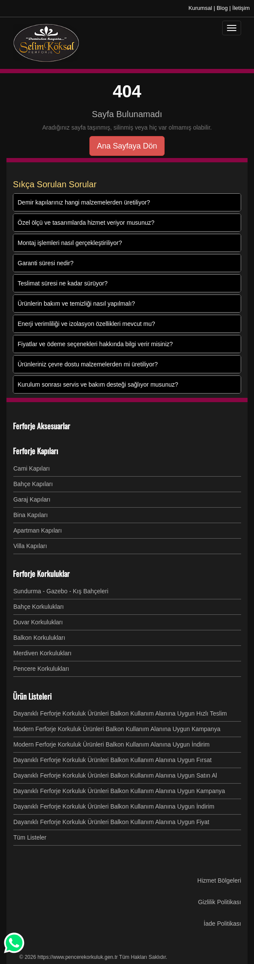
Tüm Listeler (29, 837)
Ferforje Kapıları (35, 450)
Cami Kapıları (31, 468)
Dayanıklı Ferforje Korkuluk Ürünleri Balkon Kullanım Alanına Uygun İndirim (113, 806)
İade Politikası (222, 923)
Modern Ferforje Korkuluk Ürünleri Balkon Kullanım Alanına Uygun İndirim (111, 744)
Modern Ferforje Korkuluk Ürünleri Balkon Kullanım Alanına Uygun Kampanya (116, 728)
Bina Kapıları (30, 514)
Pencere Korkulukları (41, 668)
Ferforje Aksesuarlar (41, 425)
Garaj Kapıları (31, 499)
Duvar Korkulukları (38, 622)
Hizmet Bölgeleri (219, 880)
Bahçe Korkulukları (38, 606)
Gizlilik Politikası (219, 902)
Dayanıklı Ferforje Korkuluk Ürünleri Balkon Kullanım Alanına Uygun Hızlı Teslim (120, 713)
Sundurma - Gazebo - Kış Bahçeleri (60, 591)
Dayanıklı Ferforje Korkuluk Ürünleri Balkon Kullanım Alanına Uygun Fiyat (111, 821)
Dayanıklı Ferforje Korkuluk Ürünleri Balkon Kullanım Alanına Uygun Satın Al (115, 775)
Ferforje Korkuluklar (41, 573)
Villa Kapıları (30, 545)
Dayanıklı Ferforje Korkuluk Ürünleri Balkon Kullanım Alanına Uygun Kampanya (119, 790)
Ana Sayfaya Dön (127, 146)
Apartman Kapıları (37, 530)
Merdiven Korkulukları (42, 653)
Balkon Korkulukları (39, 637)
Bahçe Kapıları (33, 483)
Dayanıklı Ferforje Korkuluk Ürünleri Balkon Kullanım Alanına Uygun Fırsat (112, 759)
